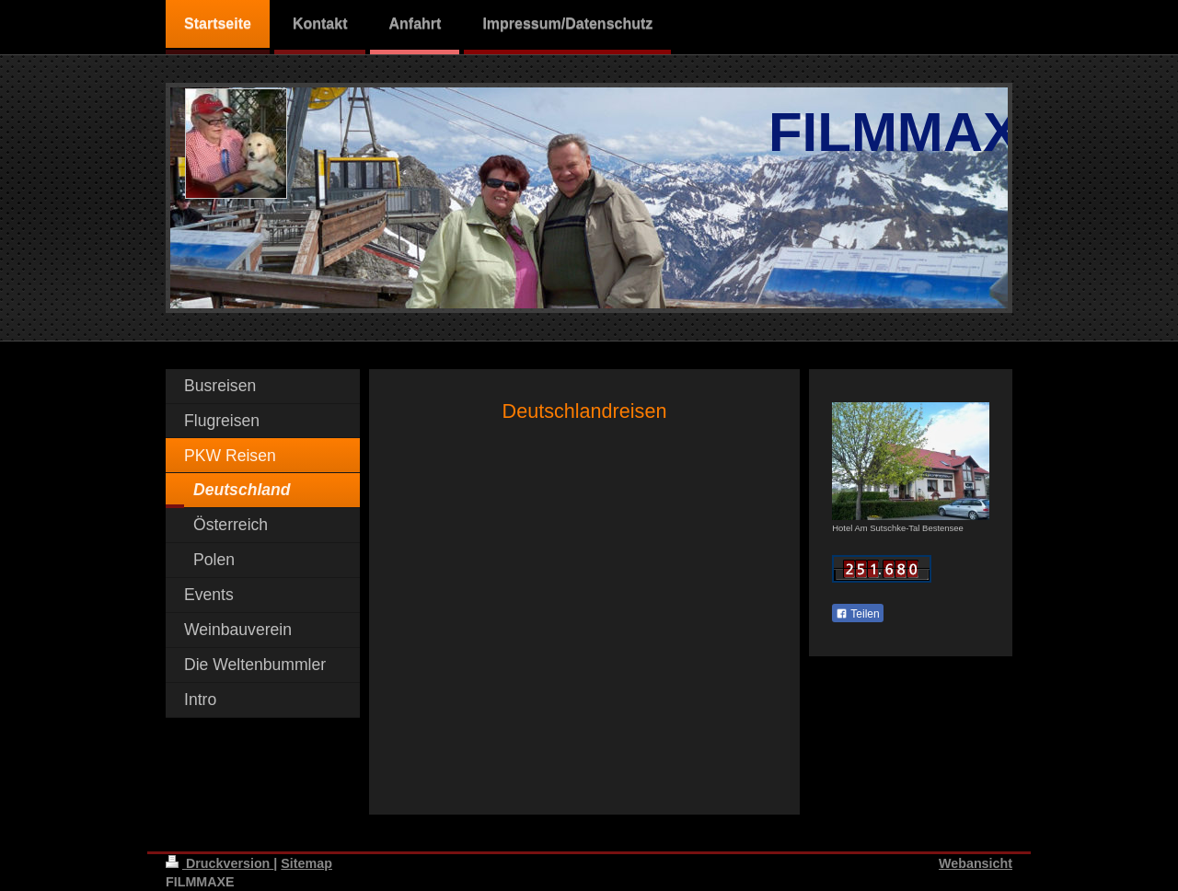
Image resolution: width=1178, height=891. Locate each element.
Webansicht (975, 863)
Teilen (857, 614)
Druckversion (219, 863)
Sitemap (306, 863)
